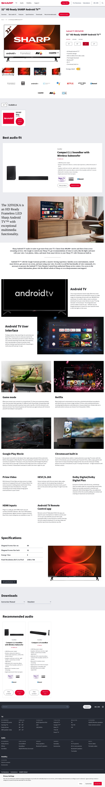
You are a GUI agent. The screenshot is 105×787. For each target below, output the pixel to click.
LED (37, 725)
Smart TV (56, 732)
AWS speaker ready (6, 730)
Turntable (74, 751)
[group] (32, 44)
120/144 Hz (39, 727)
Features (21, 14)
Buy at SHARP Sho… (20, 121)
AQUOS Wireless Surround (26, 748)
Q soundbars (22, 743)
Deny (80, 783)
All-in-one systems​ (76, 746)
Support (36, 3)
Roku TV (56, 727)
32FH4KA (74, 39)
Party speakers (40, 743)
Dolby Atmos (5, 727)
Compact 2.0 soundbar (40, 643)
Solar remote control (94, 725)
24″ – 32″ (21, 730)
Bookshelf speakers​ (76, 748)
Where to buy (64, 14)
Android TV (57, 722)
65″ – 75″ (21, 722)
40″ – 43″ (21, 727)
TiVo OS (56, 730)
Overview (3, 14)
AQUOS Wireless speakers (96, 722)
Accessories (57, 746)
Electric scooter (5, 762)
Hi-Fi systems (75, 743)
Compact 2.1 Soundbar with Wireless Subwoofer (73, 154)
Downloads (39, 14)
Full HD (73, 725)
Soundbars (22, 746)
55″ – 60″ (21, 725)
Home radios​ (92, 743)
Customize (88, 783)
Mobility (28, 3)
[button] (60, 74)
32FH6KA (81, 39)
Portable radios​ (93, 746)
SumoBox (4, 748)
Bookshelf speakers (41, 746)
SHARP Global (23, 772)
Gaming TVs (4, 725)
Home (2, 19)
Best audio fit (12, 14)
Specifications (30, 14)
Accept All (97, 783)
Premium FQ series (6, 722)
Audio (22, 3)
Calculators (86, 3)
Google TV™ (57, 725)
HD (72, 727)
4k (71, 722)
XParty (3, 746)
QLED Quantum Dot (41, 722)
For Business (77, 3)
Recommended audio (50, 14)
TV (16, 3)
